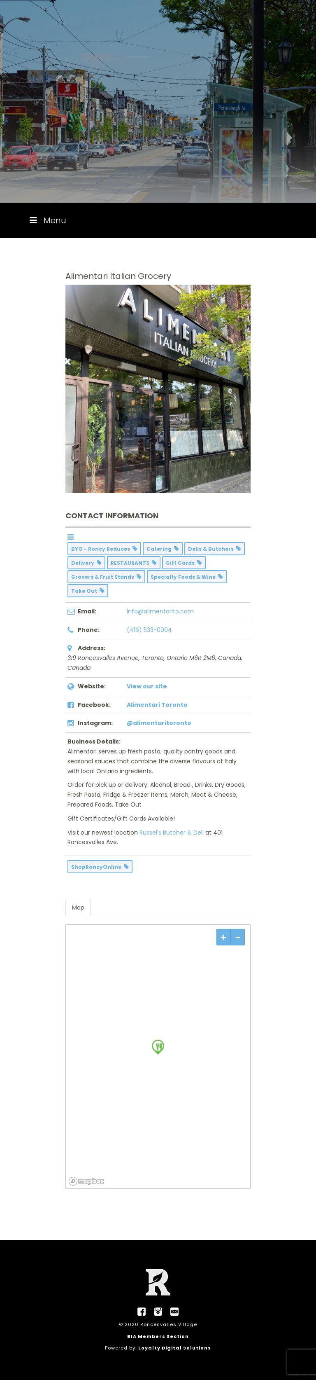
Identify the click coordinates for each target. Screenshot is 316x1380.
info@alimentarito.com (160, 611)
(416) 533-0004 (149, 630)
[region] (158, 1056)
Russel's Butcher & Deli (171, 832)
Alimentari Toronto (157, 705)
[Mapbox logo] (86, 1181)
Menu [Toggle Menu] (47, 220)
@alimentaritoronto (159, 723)
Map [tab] (78, 907)
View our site (147, 686)
